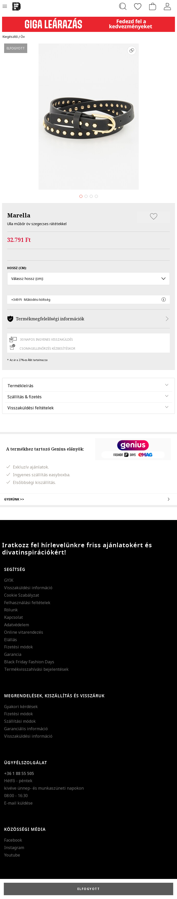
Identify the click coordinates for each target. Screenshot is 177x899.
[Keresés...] (122, 6)
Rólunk (11, 610)
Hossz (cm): (17, 268)
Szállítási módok (20, 721)
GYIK (8, 580)
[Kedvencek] (137, 6)
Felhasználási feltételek (27, 602)
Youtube (12, 855)
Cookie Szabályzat (21, 595)
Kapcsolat (13, 617)
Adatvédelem (16, 625)
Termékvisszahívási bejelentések (36, 669)
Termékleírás (20, 386)
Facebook (13, 840)
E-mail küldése (18, 803)
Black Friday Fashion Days (29, 662)
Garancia (12, 654)
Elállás (10, 639)
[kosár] (152, 6)
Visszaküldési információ (28, 587)
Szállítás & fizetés (24, 397)
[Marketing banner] (88, 22)
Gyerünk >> (88, 499)
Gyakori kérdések (21, 706)
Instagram (14, 847)
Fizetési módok (18, 647)
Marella (18, 215)
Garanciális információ (26, 728)
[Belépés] (167, 6)
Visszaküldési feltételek (30, 408)
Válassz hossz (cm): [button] (88, 278)
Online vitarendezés (23, 632)
